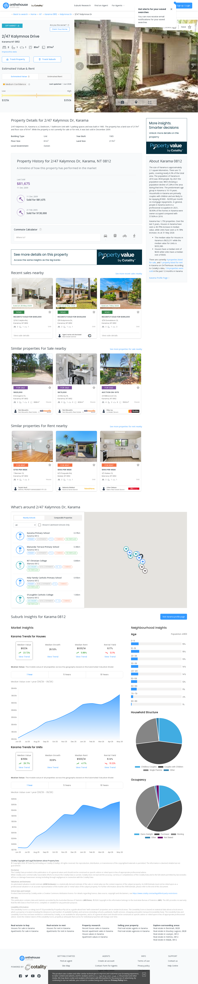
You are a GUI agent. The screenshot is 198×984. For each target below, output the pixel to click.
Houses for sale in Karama (23, 928)
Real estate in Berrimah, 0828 (166, 928)
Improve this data (9, 52)
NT (40, 14)
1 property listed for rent (172, 262)
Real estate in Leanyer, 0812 (166, 934)
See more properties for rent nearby (126, 426)
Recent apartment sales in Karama (97, 931)
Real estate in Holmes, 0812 (165, 937)
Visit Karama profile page (174, 616)
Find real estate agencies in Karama (133, 931)
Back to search (20, 14)
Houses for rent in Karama (58, 928)
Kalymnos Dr (66, 14)
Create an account (106, 961)
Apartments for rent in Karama (60, 931)
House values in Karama (93, 934)
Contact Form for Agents (106, 965)
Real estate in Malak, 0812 (165, 939)
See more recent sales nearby (129, 273)
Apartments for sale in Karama (24, 931)
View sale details (21, 335)
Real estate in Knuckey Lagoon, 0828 (169, 931)
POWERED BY (29, 966)
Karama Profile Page (159, 278)
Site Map (66, 965)
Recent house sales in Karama (95, 928)
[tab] (29, 674)
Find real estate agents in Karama (133, 928)
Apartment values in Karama (95, 937)
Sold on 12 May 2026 (66, 306)
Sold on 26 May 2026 (22, 306)
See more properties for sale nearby (126, 349)
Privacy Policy (117, 980)
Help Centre (173, 965)
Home (33, 14)
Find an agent (66, 961)
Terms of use (144, 961)
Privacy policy (144, 965)
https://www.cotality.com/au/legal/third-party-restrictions (155, 893)
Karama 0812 (51, 14)
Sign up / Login (183, 5)
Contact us (173, 961)
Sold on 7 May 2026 (110, 306)
